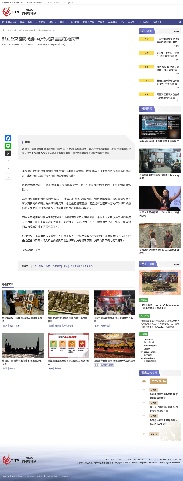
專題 (63, 22)
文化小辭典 (143, 22)
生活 (34, 266)
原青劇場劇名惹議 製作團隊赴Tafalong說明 (159, 176)
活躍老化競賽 (107, 365)
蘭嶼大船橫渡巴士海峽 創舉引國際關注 (159, 141)
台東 (48, 266)
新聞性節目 (88, 22)
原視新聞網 (29, 13)
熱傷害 (58, 368)
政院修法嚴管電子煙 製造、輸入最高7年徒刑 (168, 68)
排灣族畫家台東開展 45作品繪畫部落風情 (22, 320)
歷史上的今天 (127, 22)
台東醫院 (57, 266)
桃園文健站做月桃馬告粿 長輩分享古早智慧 (67, 320)
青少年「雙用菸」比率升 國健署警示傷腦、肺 (168, 54)
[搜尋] (180, 22)
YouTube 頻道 (53, 2)
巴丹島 (12, 368)
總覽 (52, 22)
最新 (30, 22)
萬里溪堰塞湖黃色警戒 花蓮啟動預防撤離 (168, 96)
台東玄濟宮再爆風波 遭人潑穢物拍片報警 (113, 320)
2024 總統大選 (9, 22)
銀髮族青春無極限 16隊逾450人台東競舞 (114, 360)
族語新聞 (74, 22)
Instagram (68, 2)
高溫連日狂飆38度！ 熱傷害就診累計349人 (68, 362)
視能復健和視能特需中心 (81, 266)
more (154, 434)
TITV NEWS (27, 10)
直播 (22, 22)
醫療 (41, 266)
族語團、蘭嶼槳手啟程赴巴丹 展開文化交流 (22, 362)
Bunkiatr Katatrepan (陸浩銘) (51, 44)
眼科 (66, 266)
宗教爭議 (105, 325)
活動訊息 (157, 22)
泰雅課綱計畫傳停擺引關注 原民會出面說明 (159, 251)
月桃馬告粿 (68, 325)
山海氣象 (40, 22)
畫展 (11, 325)
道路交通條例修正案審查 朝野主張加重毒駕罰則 (168, 82)
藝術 (18, 325)
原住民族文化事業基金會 (12, 2)
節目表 (101, 22)
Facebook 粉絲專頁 (35, 2)
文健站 (58, 325)
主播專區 (112, 22)
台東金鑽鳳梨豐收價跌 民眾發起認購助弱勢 (168, 40)
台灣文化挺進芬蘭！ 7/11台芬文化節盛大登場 (159, 214)
